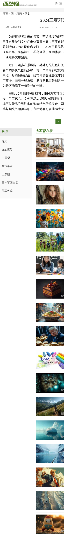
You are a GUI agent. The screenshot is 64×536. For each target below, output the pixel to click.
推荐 (59, 3)
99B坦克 (7, 149)
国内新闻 (16, 13)
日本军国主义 (10, 182)
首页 (5, 13)
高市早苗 (7, 166)
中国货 (6, 157)
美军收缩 (7, 190)
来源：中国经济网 (13, 27)
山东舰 (6, 174)
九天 (4, 141)
